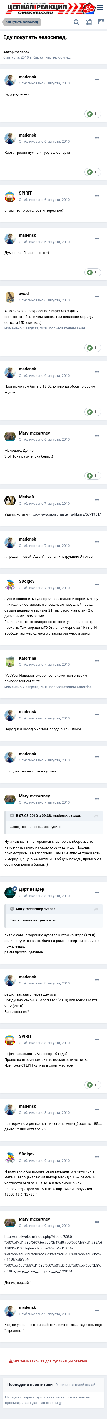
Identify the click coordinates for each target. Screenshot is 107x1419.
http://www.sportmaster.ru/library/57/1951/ (66, 514)
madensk (21, 52)
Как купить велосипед (52, 57)
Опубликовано (44, 83)
